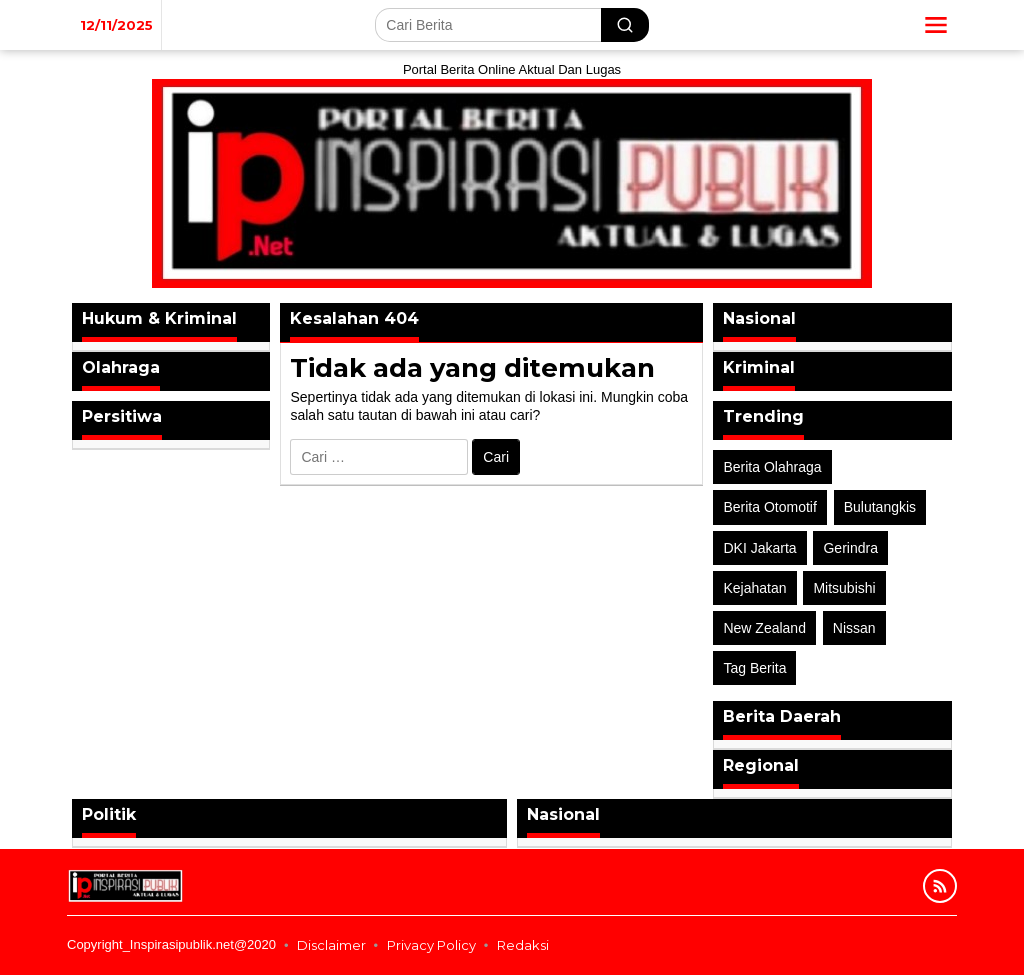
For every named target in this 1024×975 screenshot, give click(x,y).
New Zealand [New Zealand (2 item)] (764, 628)
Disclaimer (331, 945)
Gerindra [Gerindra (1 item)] (850, 548)
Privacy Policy (431, 945)
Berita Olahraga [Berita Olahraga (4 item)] (772, 467)
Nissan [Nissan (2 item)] (854, 628)
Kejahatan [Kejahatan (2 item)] (754, 588)
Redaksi (523, 945)
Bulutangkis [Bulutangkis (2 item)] (880, 507)
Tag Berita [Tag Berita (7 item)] (754, 668)
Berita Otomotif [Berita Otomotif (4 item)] (769, 507)
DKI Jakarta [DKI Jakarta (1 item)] (759, 548)
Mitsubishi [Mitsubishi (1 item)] (844, 588)
